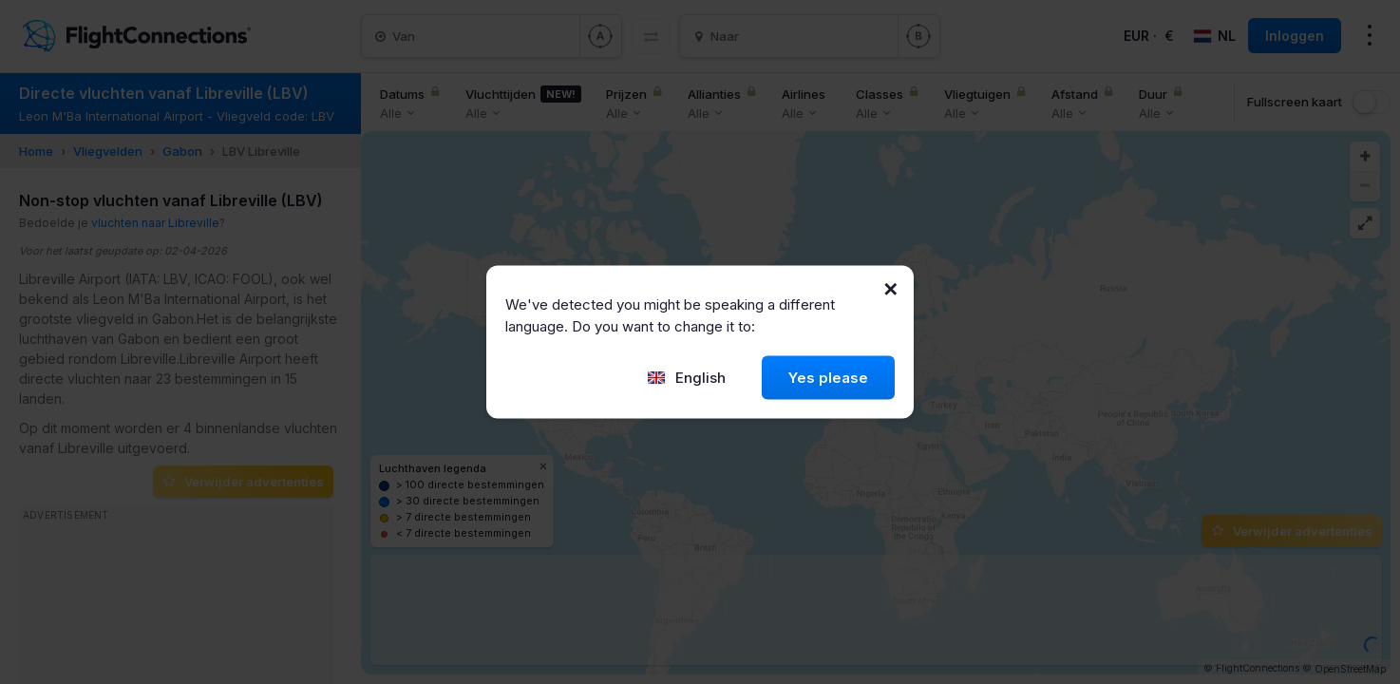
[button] (1365, 157)
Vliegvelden (107, 151)
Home (36, 151)
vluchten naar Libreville (155, 223)
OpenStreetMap (1350, 668)
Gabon (182, 151)
